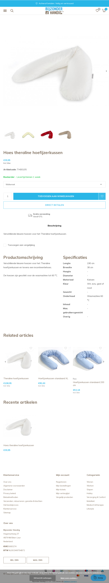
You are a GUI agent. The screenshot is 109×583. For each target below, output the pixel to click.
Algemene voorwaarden (14, 486)
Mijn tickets (61, 489)
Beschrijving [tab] (54, 225)
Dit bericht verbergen (42, 578)
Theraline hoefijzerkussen (16, 378)
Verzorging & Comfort (96, 497)
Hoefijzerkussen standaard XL (53, 378)
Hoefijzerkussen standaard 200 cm (88, 384)
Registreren (61, 482)
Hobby (90, 493)
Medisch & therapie (95, 505)
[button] (5, 11)
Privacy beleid (9, 493)
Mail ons (37, 560)
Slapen (90, 489)
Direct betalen (54, 205)
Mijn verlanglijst (63, 493)
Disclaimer (8, 489)
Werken (90, 486)
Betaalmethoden (10, 497)
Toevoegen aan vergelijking (21, 245)
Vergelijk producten (64, 497)
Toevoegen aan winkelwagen (56, 196)
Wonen (90, 482)
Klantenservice (9, 509)
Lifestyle (90, 509)
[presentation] (106, 71)
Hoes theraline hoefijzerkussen (18, 445)
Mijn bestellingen (63, 486)
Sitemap (7, 512)
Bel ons (14, 560)
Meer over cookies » (69, 578)
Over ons (7, 482)
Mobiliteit (91, 501)
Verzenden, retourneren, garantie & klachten (22, 501)
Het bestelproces (10, 505)
